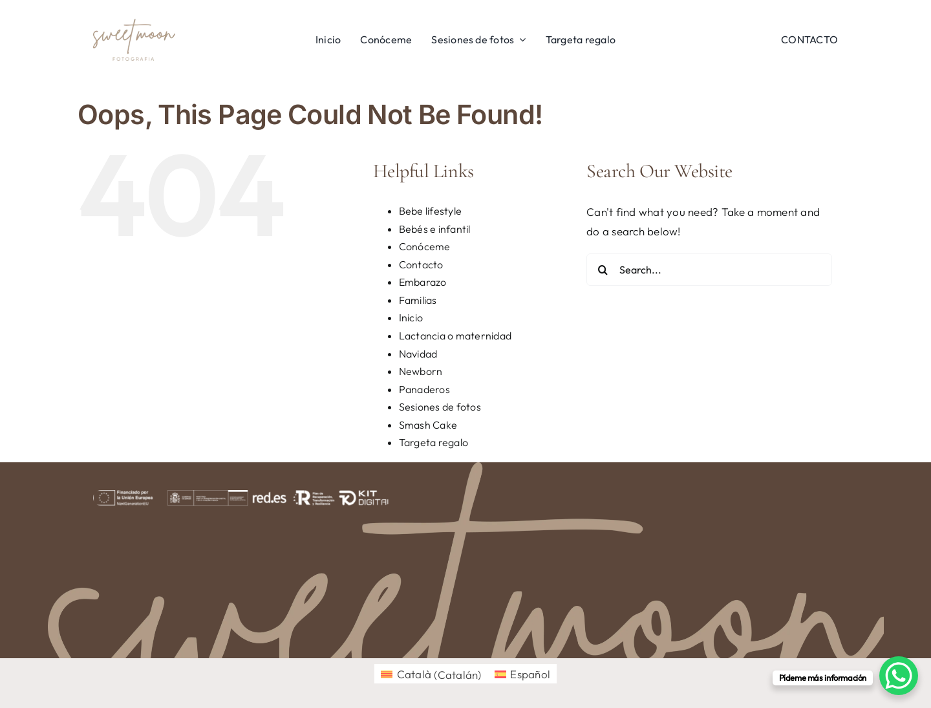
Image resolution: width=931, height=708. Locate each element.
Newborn (421, 371)
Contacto (421, 264)
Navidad (418, 353)
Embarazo (423, 281)
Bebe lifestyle (430, 210)
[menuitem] (431, 674)
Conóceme (425, 246)
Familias (418, 300)
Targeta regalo (434, 442)
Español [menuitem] (530, 674)
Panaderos (424, 389)
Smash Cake (428, 424)
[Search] (602, 269)
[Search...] (709, 269)
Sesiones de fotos (440, 406)
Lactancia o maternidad (455, 335)
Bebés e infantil (435, 228)
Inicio (411, 317)
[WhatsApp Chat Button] (898, 675)
